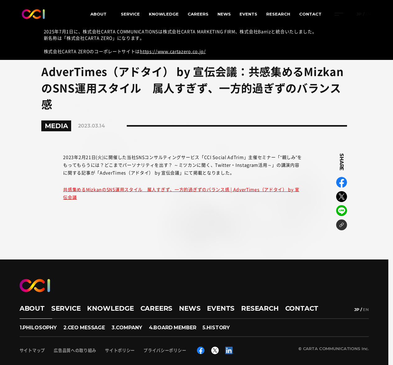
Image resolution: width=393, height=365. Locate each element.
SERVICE (130, 13)
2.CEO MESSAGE (84, 328)
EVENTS (248, 13)
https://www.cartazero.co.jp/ (173, 51)
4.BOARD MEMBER (172, 328)
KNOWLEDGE (164, 13)
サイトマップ (32, 350)
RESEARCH (278, 13)
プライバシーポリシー (165, 350)
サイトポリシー (120, 350)
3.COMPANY (127, 328)
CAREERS (198, 13)
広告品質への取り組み (75, 350)
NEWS (224, 13)
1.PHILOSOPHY (38, 328)
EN (368, 14)
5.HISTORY (216, 328)
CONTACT (310, 13)
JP (359, 14)
